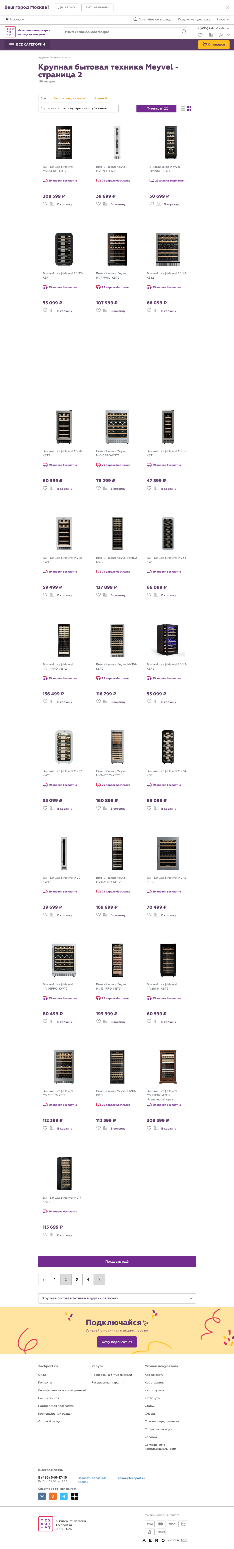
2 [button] (66, 1280)
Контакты (45, 1382)
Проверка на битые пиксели (112, 1375)
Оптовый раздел (50, 1421)
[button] (66, 7)
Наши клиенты (48, 1398)
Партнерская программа (56, 1406)
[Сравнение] (210, 35)
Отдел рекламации (158, 1429)
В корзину (64, 204)
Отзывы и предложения (162, 1421)
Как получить (154, 1390)
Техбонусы (152, 1398)
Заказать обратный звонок (92, 1480)
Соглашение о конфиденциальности (160, 1447)
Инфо (223, 19)
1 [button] (54, 1280)
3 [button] (77, 1280)
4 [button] (88, 1280)
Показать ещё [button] (117, 1262)
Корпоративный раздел (55, 1413)
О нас (42, 1375)
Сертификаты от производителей (62, 1390)
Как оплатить (154, 1382)
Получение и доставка (194, 19)
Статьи (150, 1406)
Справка (151, 1437)
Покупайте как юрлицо (155, 19)
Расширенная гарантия (108, 1382)
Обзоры (150, 1413)
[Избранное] (199, 35)
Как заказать (154, 1375)
